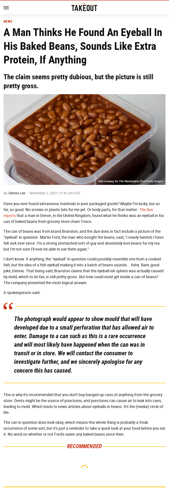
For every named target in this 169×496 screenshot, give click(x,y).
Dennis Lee (17, 193)
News (8, 21)
